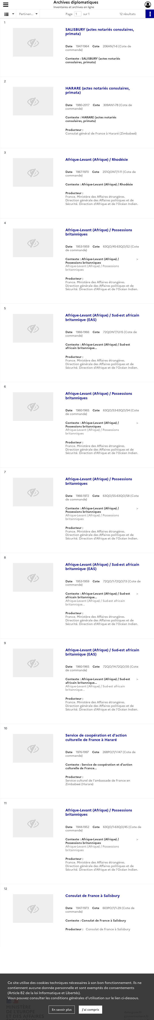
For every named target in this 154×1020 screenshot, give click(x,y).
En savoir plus (62, 1009)
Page (69, 14)
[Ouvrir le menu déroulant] (5, 5)
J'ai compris (90, 1009)
